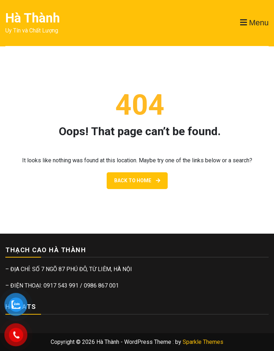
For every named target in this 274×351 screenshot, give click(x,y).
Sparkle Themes (203, 342)
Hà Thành (32, 18)
